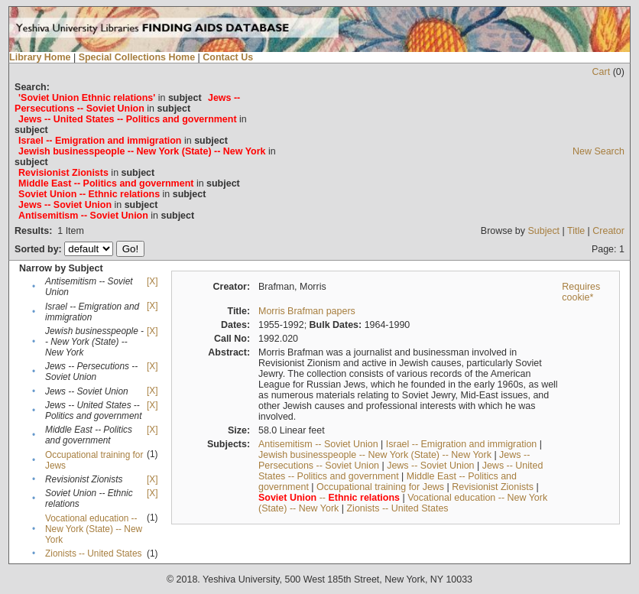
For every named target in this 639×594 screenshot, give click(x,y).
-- (329, 497)
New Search (598, 151)
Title (576, 231)
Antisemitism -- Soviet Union (318, 444)
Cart (601, 72)
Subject (544, 231)
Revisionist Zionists (493, 487)
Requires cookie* (581, 292)
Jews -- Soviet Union (430, 465)
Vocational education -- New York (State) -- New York (93, 529)
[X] (152, 281)
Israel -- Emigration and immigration (461, 444)
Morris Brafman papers (306, 311)
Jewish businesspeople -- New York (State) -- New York (374, 455)
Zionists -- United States (93, 553)
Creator (608, 231)
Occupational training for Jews (380, 487)
